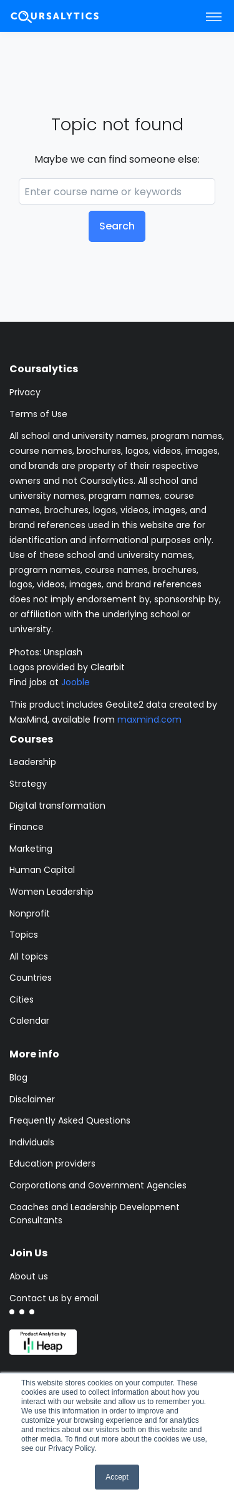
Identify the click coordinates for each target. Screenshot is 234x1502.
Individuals (31, 1142)
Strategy (28, 783)
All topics (28, 956)
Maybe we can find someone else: (117, 159)
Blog (18, 1077)
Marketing (30, 848)
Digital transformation (57, 805)
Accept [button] (117, 1477)
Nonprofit (29, 913)
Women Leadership (51, 891)
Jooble (75, 682)
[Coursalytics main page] (69, 15)
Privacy (25, 392)
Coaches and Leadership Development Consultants (94, 1213)
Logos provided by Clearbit (67, 667)
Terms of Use (38, 414)
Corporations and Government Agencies (98, 1185)
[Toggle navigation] (214, 16)
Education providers (52, 1163)
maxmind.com (149, 719)
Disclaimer (32, 1099)
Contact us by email (54, 1298)
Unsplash (63, 652)
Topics (23, 934)
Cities (21, 999)
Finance (26, 827)
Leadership (32, 762)
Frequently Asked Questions (69, 1120)
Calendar (29, 1020)
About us (28, 1276)
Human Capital (42, 870)
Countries (30, 977)
